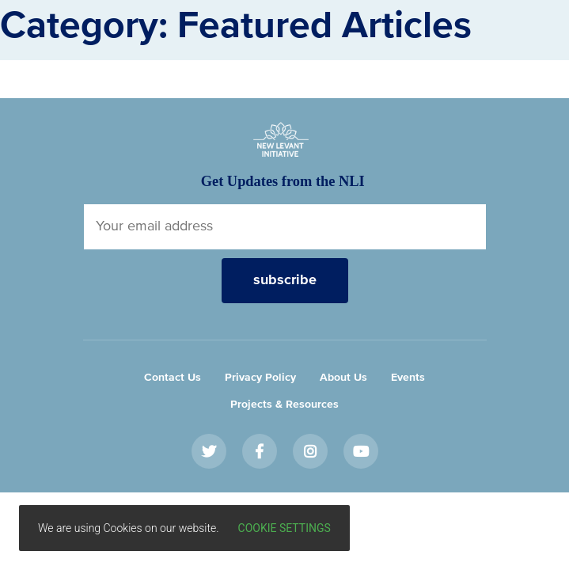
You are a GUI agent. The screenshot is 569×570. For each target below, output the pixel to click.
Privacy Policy (260, 377)
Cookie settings (284, 528)
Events (408, 377)
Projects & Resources (284, 404)
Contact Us (172, 377)
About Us (343, 377)
